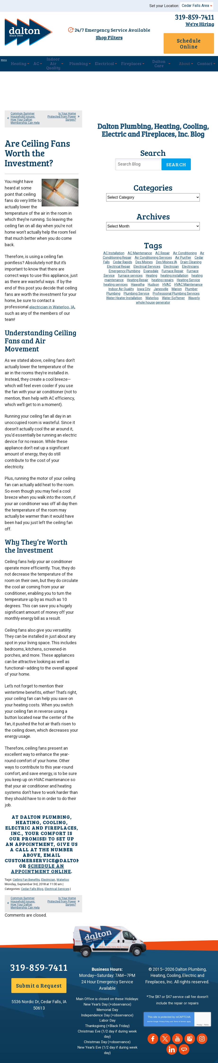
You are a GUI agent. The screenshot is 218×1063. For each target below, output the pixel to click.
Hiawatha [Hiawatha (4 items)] (137, 278)
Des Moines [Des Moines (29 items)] (144, 256)
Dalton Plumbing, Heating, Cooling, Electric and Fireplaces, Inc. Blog (153, 123)
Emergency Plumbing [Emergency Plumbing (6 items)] (124, 264)
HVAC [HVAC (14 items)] (166, 278)
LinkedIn (171, 963)
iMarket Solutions (81, 1051)
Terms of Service (180, 935)
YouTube (177, 952)
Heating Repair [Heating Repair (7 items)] (137, 273)
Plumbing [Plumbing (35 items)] (113, 287)
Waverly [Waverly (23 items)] (194, 291)
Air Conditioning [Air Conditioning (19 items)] (185, 247)
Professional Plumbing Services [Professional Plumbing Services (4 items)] (176, 287)
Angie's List (184, 963)
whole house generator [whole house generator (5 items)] (153, 296)
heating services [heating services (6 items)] (116, 278)
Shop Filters (106, 38)
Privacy (199, 938)
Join (161, 1026)
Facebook (153, 952)
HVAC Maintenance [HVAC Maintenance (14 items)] (188, 278)
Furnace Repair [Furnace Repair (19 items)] (172, 264)
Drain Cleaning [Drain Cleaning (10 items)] (190, 256)
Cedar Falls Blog (32, 807)
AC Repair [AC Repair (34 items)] (162, 247)
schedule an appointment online (41, 787)
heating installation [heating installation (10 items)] (174, 269)
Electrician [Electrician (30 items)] (171, 260)
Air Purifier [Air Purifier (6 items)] (183, 251)
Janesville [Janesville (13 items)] (161, 282)
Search (176, 158)
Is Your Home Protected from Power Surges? (62, 110)
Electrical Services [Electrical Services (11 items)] (147, 260)
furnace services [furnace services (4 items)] (130, 269)
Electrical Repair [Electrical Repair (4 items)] (118, 260)
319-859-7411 (192, 17)
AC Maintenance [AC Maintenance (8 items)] (140, 247)
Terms (206, 938)
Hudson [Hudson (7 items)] (153, 278)
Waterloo (63, 798)
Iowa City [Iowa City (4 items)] (143, 282)
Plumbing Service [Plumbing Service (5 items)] (136, 287)
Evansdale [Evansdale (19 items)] (151, 264)
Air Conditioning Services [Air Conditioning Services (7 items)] (153, 251)
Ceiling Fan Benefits (26, 798)
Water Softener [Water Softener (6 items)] (173, 291)
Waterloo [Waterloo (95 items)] (152, 291)
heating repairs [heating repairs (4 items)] (163, 273)
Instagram (202, 952)
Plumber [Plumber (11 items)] (191, 282)
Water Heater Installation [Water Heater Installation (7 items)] (124, 291)
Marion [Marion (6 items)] (177, 282)
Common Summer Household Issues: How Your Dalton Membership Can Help (25, 112)
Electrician (48, 798)
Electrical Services (57, 807)
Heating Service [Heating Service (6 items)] (188, 273)
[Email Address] (99, 1026)
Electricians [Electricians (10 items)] (190, 260)
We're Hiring (197, 24)
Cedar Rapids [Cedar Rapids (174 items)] (122, 256)
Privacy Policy (164, 935)
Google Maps (189, 952)
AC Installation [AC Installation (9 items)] (113, 247)
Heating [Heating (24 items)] (151, 269)
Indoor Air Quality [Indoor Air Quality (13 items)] (121, 282)
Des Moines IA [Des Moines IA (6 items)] (166, 256)
